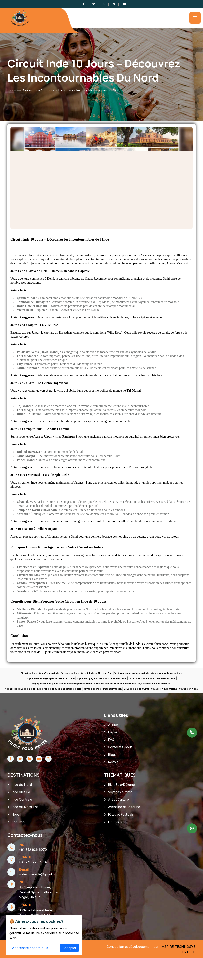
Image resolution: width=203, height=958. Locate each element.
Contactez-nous (120, 747)
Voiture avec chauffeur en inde (131, 673)
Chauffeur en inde (49, 673)
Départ (113, 732)
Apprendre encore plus (30, 948)
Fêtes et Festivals (121, 814)
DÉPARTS (115, 822)
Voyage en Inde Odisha (164, 688)
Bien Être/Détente (121, 785)
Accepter (69, 948)
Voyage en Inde (70, 673)
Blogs (11, 90)
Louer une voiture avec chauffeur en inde (152, 678)
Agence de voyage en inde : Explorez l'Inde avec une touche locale (43, 688)
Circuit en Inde (28, 673)
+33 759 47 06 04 (33, 862)
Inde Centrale (21, 799)
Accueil (113, 725)
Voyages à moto (120, 792)
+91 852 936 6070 (33, 850)
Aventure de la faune (124, 807)
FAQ (111, 740)
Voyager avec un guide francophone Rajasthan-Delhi (62, 683)
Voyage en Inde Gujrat (136, 688)
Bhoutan (18, 822)
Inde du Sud (20, 792)
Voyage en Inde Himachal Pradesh (102, 688)
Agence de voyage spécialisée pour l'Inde (51, 678)
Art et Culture (118, 799)
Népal (16, 814)
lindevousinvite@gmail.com (39, 874)
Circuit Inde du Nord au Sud (96, 673)
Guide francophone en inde (166, 673)
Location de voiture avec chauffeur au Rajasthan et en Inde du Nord (132, 683)
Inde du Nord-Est (24, 807)
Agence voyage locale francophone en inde (101, 678)
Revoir (113, 762)
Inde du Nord (21, 785)
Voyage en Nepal (188, 688)
